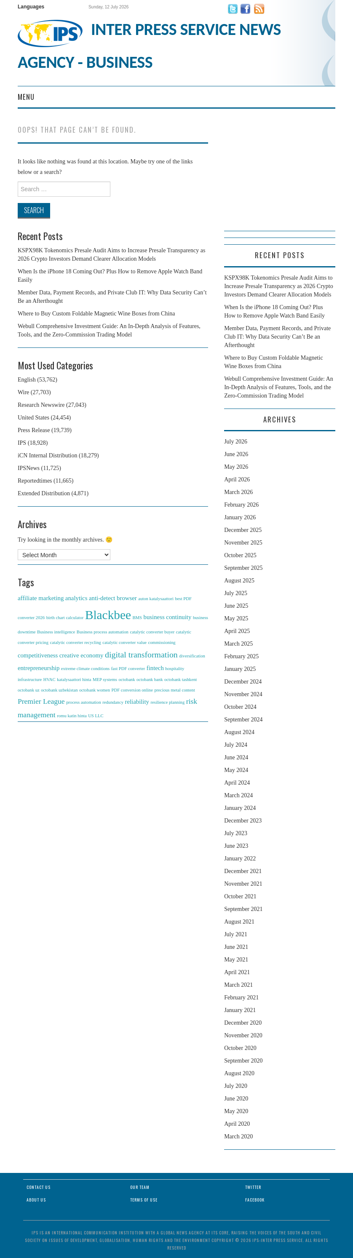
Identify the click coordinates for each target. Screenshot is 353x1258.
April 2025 (237, 631)
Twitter (253, 1187)
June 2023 (236, 846)
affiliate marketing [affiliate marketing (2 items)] (41, 598)
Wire (23, 392)
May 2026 (236, 467)
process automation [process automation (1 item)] (83, 702)
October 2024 (240, 707)
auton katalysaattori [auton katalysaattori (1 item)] (156, 598)
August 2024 (239, 732)
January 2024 (240, 808)
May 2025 (236, 618)
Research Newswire (41, 405)
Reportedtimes (35, 481)
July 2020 (235, 1086)
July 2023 (235, 833)
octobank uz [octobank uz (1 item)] (29, 690)
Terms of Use (144, 1200)
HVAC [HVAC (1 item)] (49, 679)
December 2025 (243, 530)
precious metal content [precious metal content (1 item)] (174, 690)
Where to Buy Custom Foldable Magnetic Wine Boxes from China (96, 313)
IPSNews (29, 468)
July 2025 (235, 593)
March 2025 (238, 644)
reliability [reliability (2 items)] (137, 701)
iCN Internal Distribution (48, 455)
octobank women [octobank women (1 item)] (94, 690)
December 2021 (243, 871)
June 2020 (236, 1098)
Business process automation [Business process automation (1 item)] (102, 632)
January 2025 (240, 669)
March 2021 (238, 985)
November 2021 (243, 884)
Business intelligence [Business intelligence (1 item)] (56, 632)
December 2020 (243, 1023)
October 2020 (240, 1048)
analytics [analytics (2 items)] (76, 598)
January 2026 (240, 517)
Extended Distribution (44, 493)
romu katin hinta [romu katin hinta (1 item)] (71, 715)
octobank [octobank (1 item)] (126, 679)
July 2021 (235, 934)
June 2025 (236, 606)
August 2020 (239, 1073)
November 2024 (243, 694)
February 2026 (241, 505)
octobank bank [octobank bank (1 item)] (149, 679)
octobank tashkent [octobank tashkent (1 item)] (180, 679)
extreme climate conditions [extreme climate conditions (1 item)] (85, 668)
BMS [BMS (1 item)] (137, 617)
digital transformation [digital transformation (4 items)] (141, 654)
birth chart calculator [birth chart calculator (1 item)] (65, 617)
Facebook (255, 1200)
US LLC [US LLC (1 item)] (95, 715)
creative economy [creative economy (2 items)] (81, 655)
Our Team (140, 1187)
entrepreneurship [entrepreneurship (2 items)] (38, 668)
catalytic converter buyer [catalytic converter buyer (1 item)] (152, 632)
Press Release (34, 430)
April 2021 (237, 972)
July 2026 (235, 441)
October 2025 (240, 555)
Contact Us (39, 1187)
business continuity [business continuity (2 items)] (168, 617)
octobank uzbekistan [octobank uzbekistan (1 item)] (59, 690)
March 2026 (238, 492)
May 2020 (236, 1111)
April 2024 (237, 783)
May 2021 (236, 959)
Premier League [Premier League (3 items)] (41, 701)
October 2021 (240, 896)
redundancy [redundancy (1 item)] (112, 702)
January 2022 (240, 858)
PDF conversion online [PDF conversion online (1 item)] (132, 690)
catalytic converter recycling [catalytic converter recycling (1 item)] (75, 642)
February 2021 (241, 997)
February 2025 (241, 656)
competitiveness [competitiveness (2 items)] (38, 655)
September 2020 (243, 1061)
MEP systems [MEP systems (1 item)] (105, 679)
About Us (36, 1200)
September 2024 (243, 719)
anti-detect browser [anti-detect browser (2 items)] (113, 598)
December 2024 (243, 681)
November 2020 (243, 1035)
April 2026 (237, 479)
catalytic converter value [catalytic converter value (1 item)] (124, 642)
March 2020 (238, 1136)
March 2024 (238, 795)
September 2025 (243, 568)
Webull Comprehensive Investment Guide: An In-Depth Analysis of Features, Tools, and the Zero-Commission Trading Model (278, 387)
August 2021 (239, 922)
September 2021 (243, 909)
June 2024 (236, 757)
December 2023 (243, 820)
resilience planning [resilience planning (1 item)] (168, 702)
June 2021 (236, 947)
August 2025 (239, 580)
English (27, 380)
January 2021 (240, 1010)
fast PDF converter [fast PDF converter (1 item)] (128, 668)
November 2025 (243, 543)
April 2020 (237, 1124)
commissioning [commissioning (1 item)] (162, 642)
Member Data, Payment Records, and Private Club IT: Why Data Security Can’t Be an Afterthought (277, 336)
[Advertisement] (279, 178)
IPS (22, 443)
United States (33, 417)
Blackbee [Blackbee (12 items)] (108, 615)
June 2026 (236, 454)
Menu (26, 96)
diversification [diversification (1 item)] (192, 656)
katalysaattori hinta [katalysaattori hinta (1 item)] (74, 679)
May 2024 (236, 770)
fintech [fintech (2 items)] (155, 668)
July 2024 (235, 745)
